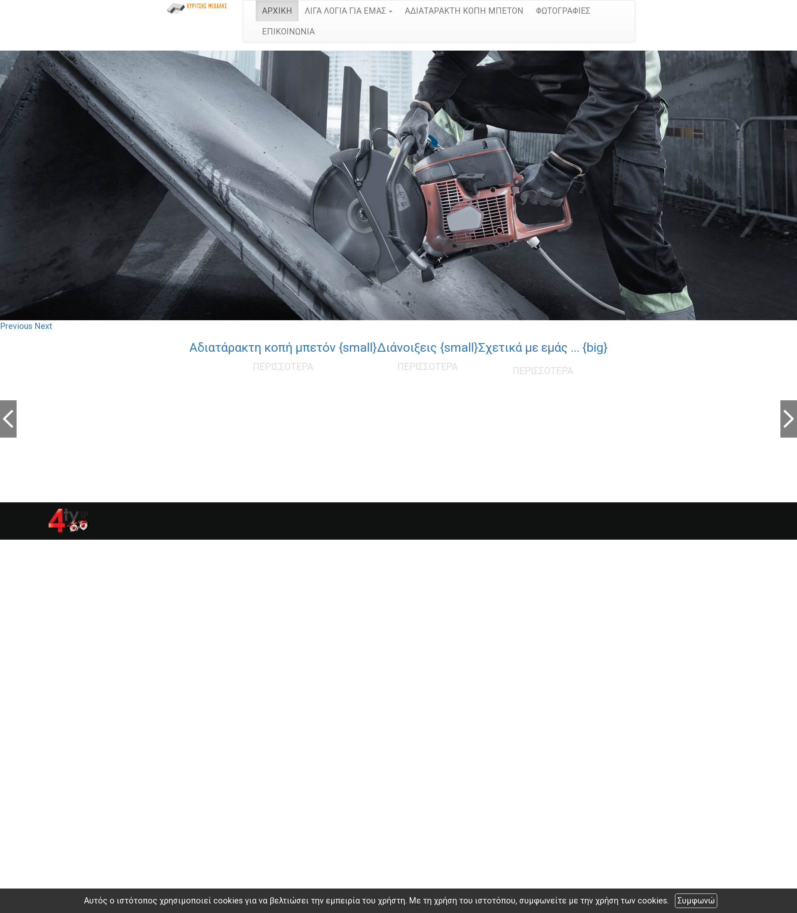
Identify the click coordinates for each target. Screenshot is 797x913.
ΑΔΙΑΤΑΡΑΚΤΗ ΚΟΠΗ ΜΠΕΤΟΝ (464, 11)
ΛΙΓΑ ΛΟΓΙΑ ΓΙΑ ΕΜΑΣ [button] (348, 11)
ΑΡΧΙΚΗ (277, 11)
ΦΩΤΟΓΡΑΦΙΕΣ (563, 11)
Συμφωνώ (696, 901)
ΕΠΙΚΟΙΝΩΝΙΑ (288, 32)
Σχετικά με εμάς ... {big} (543, 347)
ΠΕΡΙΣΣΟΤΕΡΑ (283, 367)
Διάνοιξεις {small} (427, 347)
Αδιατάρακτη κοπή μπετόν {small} (283, 347)
